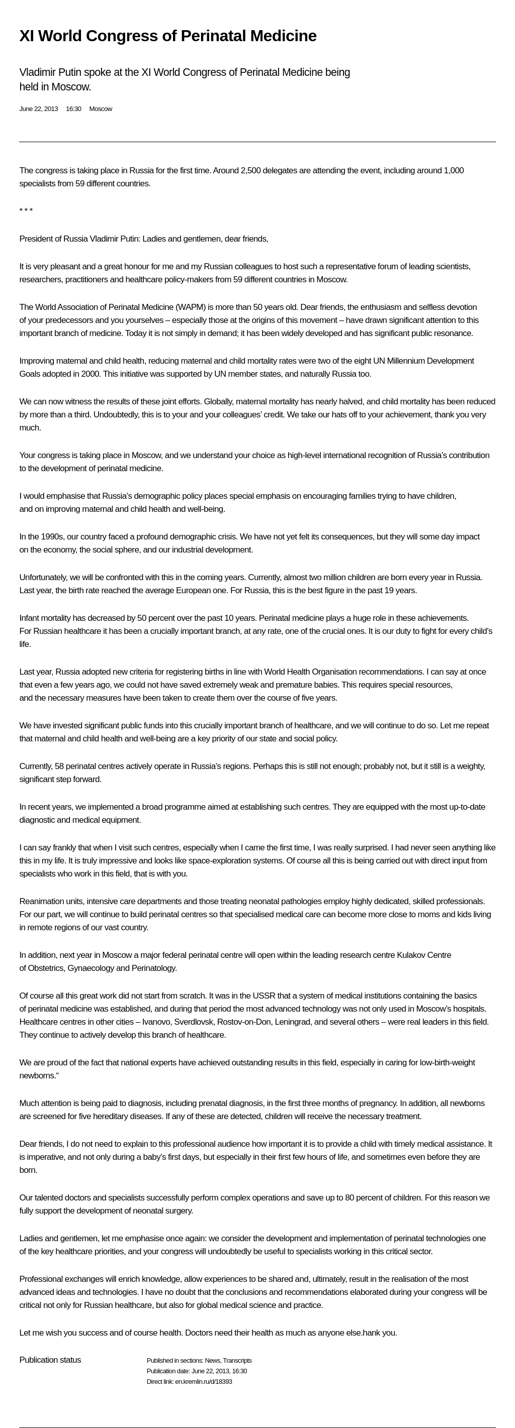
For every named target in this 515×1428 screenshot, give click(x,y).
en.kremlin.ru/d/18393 (203, 1381)
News (212, 1360)
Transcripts (237, 1360)
